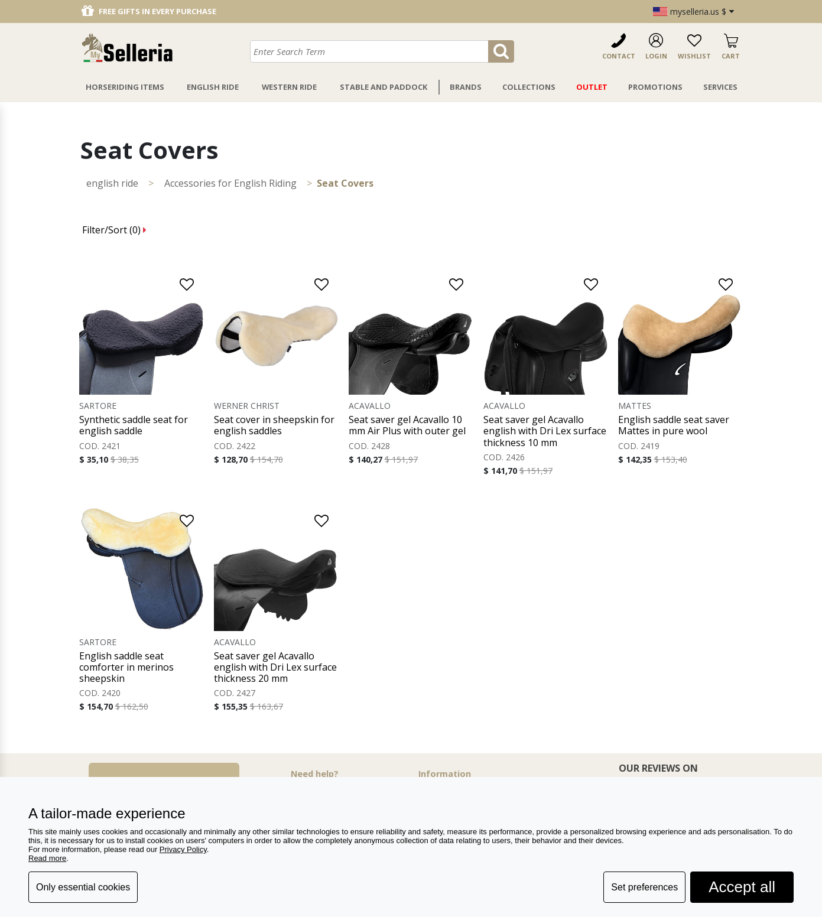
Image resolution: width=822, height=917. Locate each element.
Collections (528, 87)
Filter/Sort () (114, 229)
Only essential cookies (83, 887)
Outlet (591, 87)
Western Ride (289, 87)
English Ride (213, 87)
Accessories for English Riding (230, 183)
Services (720, 87)
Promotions (655, 87)
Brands (466, 87)
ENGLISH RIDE (112, 183)
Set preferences (644, 887)
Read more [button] (47, 858)
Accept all (742, 887)
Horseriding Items (125, 87)
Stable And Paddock (383, 87)
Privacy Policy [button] (183, 849)
